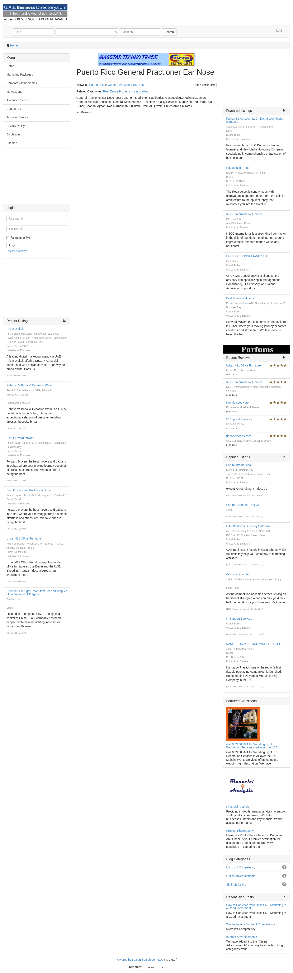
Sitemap (11, 143)
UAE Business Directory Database (248, 526)
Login (279, 30)
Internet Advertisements (241, 937)
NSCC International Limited (244, 214)
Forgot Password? (16, 251)
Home (14, 45)
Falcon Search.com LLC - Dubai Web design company (255, 120)
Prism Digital (14, 328)
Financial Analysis (237, 806)
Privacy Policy (15, 126)
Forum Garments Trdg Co (243, 505)
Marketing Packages (19, 74)
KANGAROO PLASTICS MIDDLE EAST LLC (255, 644)
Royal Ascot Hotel (237, 167)
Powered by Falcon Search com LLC (140, 959)
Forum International (238, 465)
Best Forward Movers (20, 438)
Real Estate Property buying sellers (126, 91)
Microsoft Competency (240, 867)
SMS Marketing (236, 884)
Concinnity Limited (238, 574)
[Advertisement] (36, 178)
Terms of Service (17, 117)
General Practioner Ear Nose (126, 84)
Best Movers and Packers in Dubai (28, 490)
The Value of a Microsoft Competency (250, 924)
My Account (14, 91)
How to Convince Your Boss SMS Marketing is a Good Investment (256, 906)
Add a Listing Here (205, 84)
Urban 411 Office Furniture (23, 538)
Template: (135, 967)
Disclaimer (13, 134)
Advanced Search (18, 100)
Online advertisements (240, 876)
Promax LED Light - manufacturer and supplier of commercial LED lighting (36, 592)
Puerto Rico (96, 84)
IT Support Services (239, 419)
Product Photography (240, 830)
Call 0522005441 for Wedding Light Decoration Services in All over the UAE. (252, 746)
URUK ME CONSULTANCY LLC (247, 256)
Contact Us (13, 108)
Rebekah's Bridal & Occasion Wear (29, 385)
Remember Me (20, 237)
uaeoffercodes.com (238, 436)
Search (169, 32)
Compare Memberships (21, 83)
